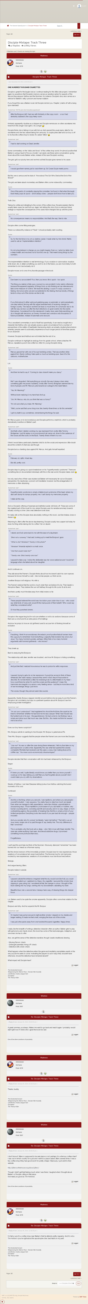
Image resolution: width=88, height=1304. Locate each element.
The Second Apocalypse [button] (18, 25)
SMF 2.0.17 (5, 1295)
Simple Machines (23, 1295)
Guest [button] (81, 6)
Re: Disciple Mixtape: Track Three (44, 1017)
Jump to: (54, 1283)
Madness (44, 56)
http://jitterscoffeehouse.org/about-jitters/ (23, 1168)
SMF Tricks (83, 1297)
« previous (73, 31)
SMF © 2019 (13, 1295)
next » (79, 31)
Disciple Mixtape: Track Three (37, 25)
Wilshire (44, 996)
